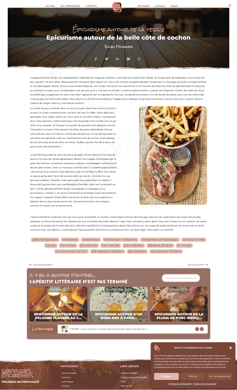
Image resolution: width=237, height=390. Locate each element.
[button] (230, 347)
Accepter (166, 376)
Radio (174, 6)
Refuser (193, 376)
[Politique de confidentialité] (146, 378)
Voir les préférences (219, 376)
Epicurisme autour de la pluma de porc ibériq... (179, 316)
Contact (160, 6)
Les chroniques (70, 6)
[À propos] (89, 378)
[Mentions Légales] (146, 373)
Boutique (143, 6)
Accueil (50, 6)
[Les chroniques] (89, 373)
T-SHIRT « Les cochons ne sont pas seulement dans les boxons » (109, 329)
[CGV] (146, 382)
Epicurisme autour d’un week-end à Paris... (118, 316)
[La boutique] (89, 382)
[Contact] (89, 386)
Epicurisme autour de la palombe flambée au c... (58, 316)
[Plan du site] (146, 386)
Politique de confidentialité (179, 384)
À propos (91, 6)
